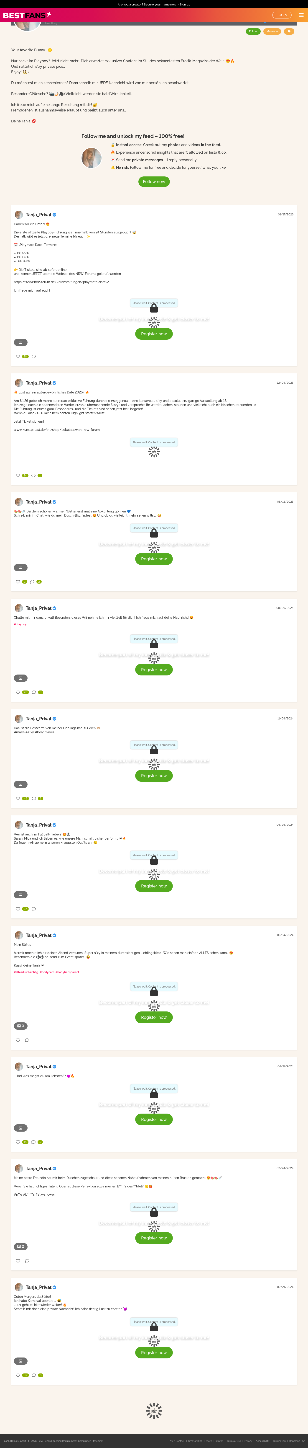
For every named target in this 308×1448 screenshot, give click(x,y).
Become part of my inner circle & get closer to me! (154, 319)
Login (282, 15)
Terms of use (234, 1441)
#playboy (20, 624)
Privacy (248, 1441)
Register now (154, 333)
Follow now (154, 181)
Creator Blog (195, 1441)
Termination (279, 1441)
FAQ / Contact (177, 1441)
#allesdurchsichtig (26, 972)
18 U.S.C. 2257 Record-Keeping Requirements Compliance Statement (65, 1441)
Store (209, 1441)
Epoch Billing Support (14, 1441)
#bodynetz (47, 972)
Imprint (220, 1441)
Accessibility (263, 1441)
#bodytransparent (67, 972)
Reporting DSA (297, 1441)
